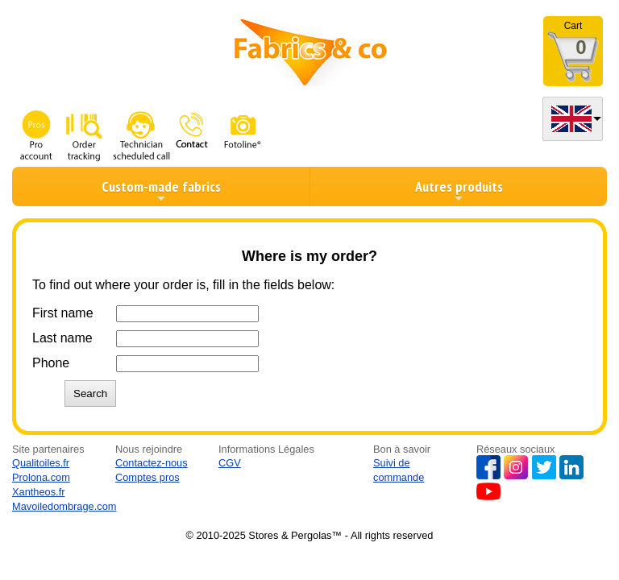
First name (62, 313)
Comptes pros (147, 477)
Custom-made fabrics (161, 191)
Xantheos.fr (38, 492)
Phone (50, 363)
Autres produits (459, 191)
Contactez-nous (151, 463)
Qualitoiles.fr (40, 463)
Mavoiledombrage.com (64, 506)
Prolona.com (41, 477)
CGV (229, 463)
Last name (62, 338)
